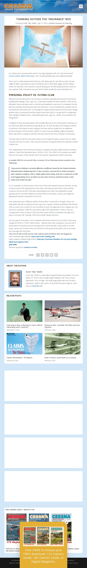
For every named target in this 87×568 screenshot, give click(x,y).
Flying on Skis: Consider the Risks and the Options (62, 326)
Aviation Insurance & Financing (60, 23)
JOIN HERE (13, 245)
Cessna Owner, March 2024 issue (21, 76)
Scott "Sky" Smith (29, 23)
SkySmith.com (37, 286)
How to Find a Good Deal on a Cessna (60, 358)
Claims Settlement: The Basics (19, 358)
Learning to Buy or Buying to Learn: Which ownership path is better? (24, 326)
